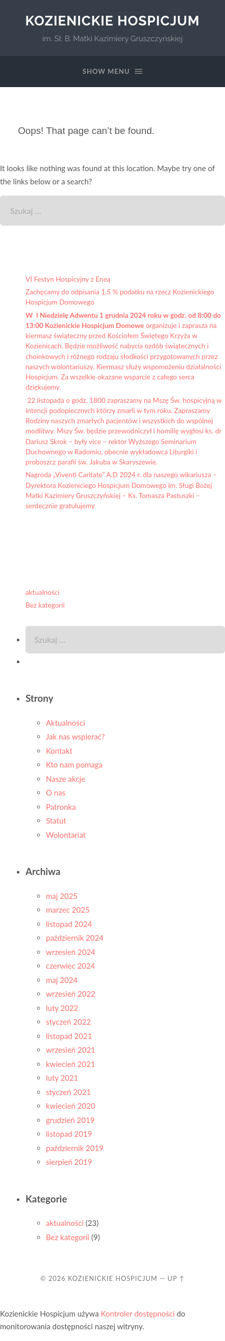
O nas (55, 792)
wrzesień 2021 (70, 1049)
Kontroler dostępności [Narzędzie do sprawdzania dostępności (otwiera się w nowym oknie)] (138, 1313)
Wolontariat (66, 834)
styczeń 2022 (68, 1021)
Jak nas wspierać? (75, 736)
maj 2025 (62, 895)
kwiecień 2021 (70, 1064)
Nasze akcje (65, 778)
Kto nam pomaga (74, 764)
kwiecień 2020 (70, 1105)
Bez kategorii (45, 605)
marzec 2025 (68, 909)
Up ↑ (176, 1278)
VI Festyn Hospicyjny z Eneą (68, 279)
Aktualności (65, 722)
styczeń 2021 (68, 1092)
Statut (56, 820)
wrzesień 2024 (70, 951)
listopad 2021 (69, 1036)
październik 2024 (75, 937)
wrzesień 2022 (70, 993)
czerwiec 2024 (70, 965)
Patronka (61, 806)
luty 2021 (62, 1077)
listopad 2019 (69, 1133)
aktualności (43, 592)
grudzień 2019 (70, 1120)
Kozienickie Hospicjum (113, 21)
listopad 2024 (69, 923)
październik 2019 (75, 1148)
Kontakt (59, 750)
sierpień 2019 (69, 1161)
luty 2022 (62, 1007)
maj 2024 (62, 979)
